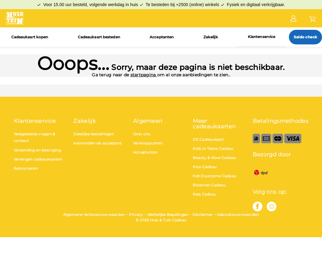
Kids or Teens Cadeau (213, 148)
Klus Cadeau (204, 167)
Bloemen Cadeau (209, 185)
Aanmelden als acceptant (97, 143)
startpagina (143, 75)
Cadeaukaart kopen (29, 37)
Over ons (141, 134)
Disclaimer (202, 214)
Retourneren (26, 168)
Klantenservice (261, 36)
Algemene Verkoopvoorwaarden (94, 214)
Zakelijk (210, 37)
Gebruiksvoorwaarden (238, 214)
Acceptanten (162, 37)
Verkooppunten (148, 143)
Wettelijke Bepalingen (167, 214)
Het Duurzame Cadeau (214, 176)
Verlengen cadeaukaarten (38, 159)
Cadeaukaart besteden (99, 37)
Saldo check (305, 37)
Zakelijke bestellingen (93, 134)
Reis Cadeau (204, 194)
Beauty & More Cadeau (214, 157)
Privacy (136, 214)
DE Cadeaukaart (208, 139)
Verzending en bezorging (37, 150)
